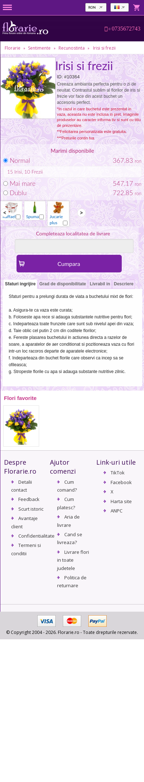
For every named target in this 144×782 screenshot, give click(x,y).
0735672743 (126, 29)
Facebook (121, 482)
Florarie (12, 48)
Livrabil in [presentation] (100, 283)
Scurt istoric (30, 509)
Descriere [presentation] (124, 283)
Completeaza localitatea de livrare (73, 233)
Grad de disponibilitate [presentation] (63, 283)
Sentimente (39, 48)
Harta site (121, 501)
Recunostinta (72, 48)
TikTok (118, 472)
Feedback (29, 499)
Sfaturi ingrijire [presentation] (20, 283)
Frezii (37, 172)
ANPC (116, 510)
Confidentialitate (36, 536)
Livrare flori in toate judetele (73, 560)
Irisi (18, 172)
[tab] (20, 284)
